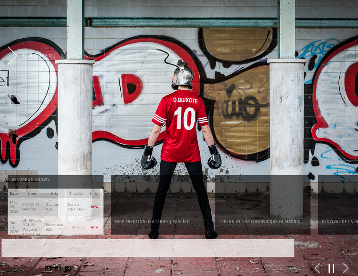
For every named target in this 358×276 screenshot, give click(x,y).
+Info (93, 206)
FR (68, 268)
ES (48, 268)
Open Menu (39, 55)
